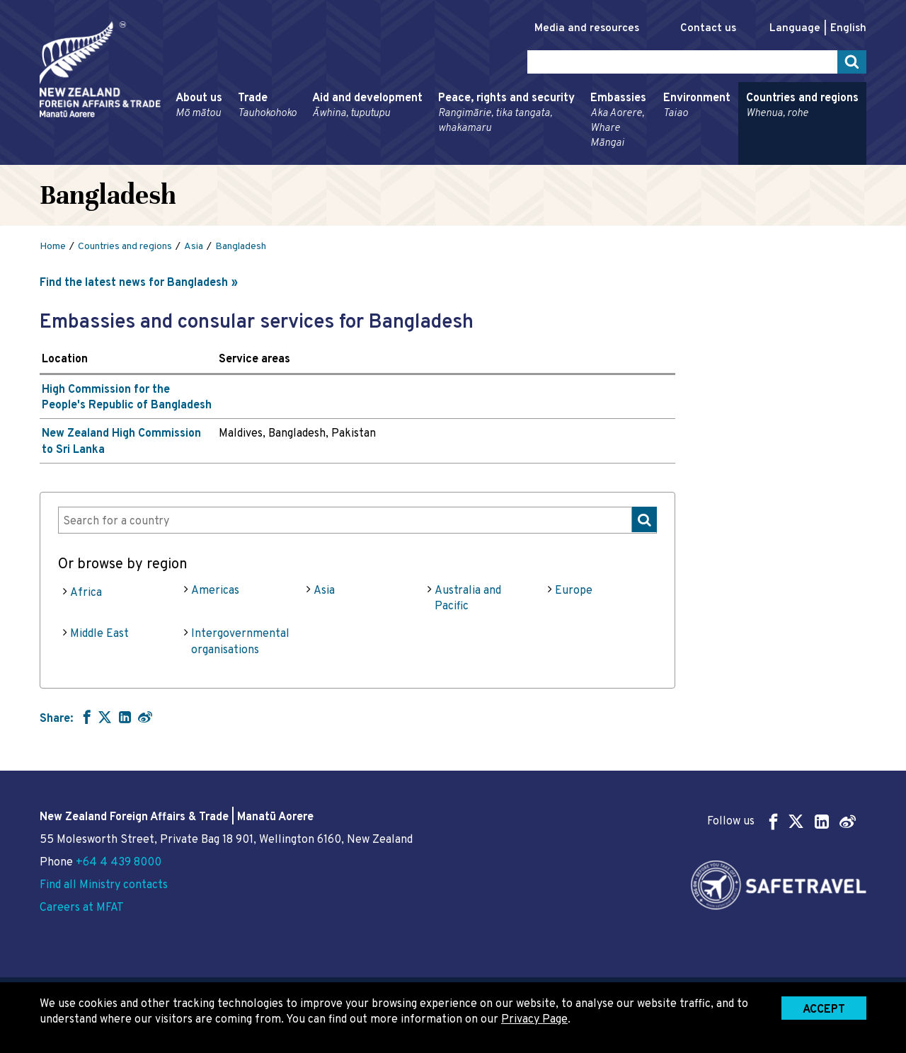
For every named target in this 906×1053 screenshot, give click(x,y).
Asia (324, 591)
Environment (696, 106)
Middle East (99, 634)
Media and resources (586, 28)
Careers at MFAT (82, 908)
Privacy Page (534, 1020)
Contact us (708, 28)
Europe (573, 591)
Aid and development (367, 106)
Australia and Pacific (468, 599)
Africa (86, 593)
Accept (824, 1010)
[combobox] (357, 520)
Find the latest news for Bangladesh (134, 283)
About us (199, 106)
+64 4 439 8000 (118, 863)
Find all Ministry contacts (104, 885)
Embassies (619, 121)
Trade (267, 106)
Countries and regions (802, 106)
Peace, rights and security (506, 113)
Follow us (781, 821)
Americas (215, 591)
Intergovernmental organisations (240, 642)
